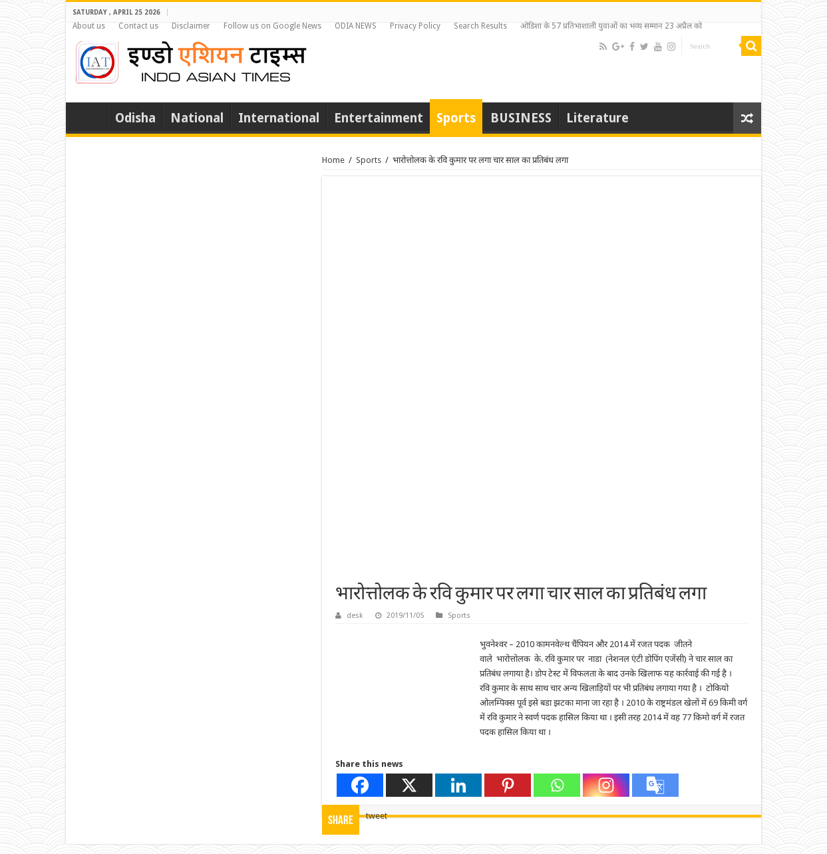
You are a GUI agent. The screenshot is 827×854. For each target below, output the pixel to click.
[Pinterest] (507, 785)
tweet (376, 816)
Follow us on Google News (272, 26)
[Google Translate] (655, 785)
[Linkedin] (458, 785)
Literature (597, 118)
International (278, 118)
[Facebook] (360, 785)
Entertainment (378, 118)
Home (90, 116)
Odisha (135, 118)
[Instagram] (606, 785)
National (197, 118)
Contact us (138, 26)
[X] (409, 785)
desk (355, 615)
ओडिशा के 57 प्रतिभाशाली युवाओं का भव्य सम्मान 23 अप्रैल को (611, 26)
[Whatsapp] (557, 785)
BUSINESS (521, 118)
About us (89, 26)
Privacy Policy (415, 26)
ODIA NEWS (356, 26)
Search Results (480, 26)
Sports (456, 118)
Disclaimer (191, 26)
